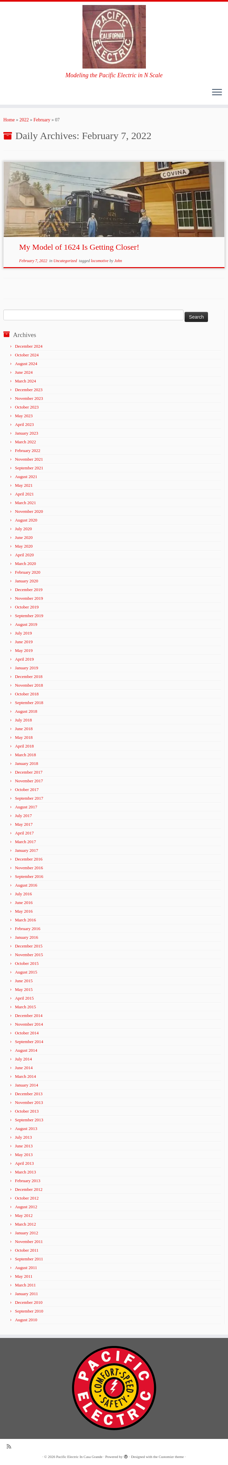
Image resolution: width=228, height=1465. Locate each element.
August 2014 (26, 1050)
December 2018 (29, 676)
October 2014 (27, 1032)
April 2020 (24, 554)
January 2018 (26, 763)
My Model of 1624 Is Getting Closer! (79, 247)
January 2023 (26, 433)
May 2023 (24, 415)
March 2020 (25, 563)
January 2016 (26, 937)
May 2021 (24, 485)
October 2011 (27, 1250)
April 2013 (24, 1163)
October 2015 (27, 963)
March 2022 (25, 441)
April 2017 (24, 832)
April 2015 (24, 998)
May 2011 (24, 1276)
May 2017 (24, 824)
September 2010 (29, 1311)
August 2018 (26, 711)
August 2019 (26, 624)
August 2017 (26, 806)
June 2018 (24, 728)
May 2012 (24, 1215)
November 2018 (29, 685)
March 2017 (25, 841)
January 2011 (26, 1293)
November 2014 (29, 1024)
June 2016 (24, 902)
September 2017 (29, 798)
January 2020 (26, 580)
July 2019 (23, 633)
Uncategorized (65, 260)
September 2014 (29, 1041)
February (41, 119)
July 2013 (23, 1137)
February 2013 (27, 1180)
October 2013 (27, 1111)
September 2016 (29, 876)
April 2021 (24, 493)
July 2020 (23, 528)
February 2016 (27, 928)
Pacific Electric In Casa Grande (79, 1457)
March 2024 (25, 380)
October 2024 (27, 354)
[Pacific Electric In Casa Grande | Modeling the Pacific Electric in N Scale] (114, 37)
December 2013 (29, 1093)
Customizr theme (171, 1457)
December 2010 (29, 1302)
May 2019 (24, 650)
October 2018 (27, 693)
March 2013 (25, 1171)
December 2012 (29, 1189)
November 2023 (29, 398)
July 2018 (23, 719)
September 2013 (29, 1119)
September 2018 (29, 702)
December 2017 (29, 772)
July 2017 (23, 815)
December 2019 (29, 589)
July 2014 (23, 1058)
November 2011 (29, 1241)
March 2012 (25, 1224)
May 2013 (24, 1154)
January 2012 (26, 1232)
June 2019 (24, 641)
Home (9, 119)
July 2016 (23, 893)
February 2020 (27, 572)
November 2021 (29, 459)
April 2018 (24, 746)
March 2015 (25, 1006)
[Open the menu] (217, 93)
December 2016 (29, 859)
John (118, 260)
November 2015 (29, 954)
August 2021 (26, 476)
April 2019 (24, 659)
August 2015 (26, 972)
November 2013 (29, 1102)
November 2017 (29, 780)
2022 (24, 119)
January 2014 (26, 1085)
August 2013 (26, 1128)
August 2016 (26, 885)
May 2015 (24, 989)
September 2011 (29, 1258)
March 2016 (25, 919)
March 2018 (25, 754)
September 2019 (29, 615)
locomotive (100, 260)
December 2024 (29, 346)
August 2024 (26, 363)
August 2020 (26, 520)
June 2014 (24, 1067)
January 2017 (26, 850)
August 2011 (26, 1267)
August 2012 (26, 1206)
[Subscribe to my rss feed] (11, 1446)
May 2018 (24, 737)
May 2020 (24, 546)
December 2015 (29, 945)
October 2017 (27, 789)
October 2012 (27, 1198)
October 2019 (27, 606)
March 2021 (25, 502)
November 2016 (29, 867)
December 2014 (29, 1015)
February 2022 (27, 450)
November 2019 (29, 598)
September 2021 (29, 467)
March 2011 (25, 1284)
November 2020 (29, 511)
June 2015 (24, 980)
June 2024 (24, 372)
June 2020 (24, 537)
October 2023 (27, 407)
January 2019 (26, 667)
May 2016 (24, 911)
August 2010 (26, 1319)
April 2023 (24, 424)
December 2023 (29, 389)
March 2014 (25, 1076)
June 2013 (24, 1145)
